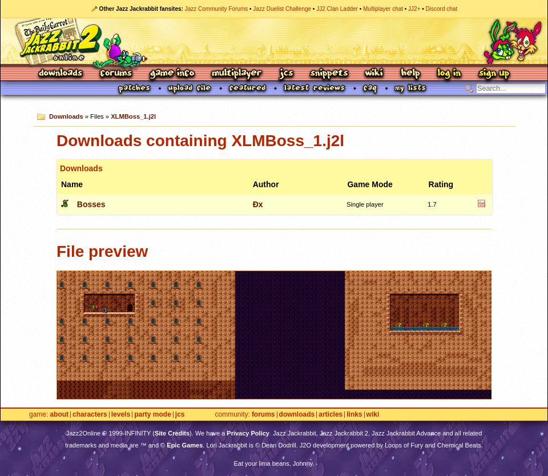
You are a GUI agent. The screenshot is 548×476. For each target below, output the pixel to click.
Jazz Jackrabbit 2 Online (273, 41)
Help (410, 73)
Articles (330, 415)
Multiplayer (236, 73)
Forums (116, 73)
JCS (286, 73)
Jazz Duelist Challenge (282, 9)
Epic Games (185, 445)
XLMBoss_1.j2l (133, 116)
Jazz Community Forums (216, 9)
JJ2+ (414, 9)
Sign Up (493, 73)
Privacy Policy (248, 433)
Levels (120, 415)
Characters (89, 415)
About (59, 415)
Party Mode (152, 415)
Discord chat (442, 9)
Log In (449, 73)
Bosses (91, 204)
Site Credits (172, 433)
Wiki (374, 73)
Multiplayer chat (383, 9)
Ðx (258, 204)
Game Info (171, 73)
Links (354, 415)
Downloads (61, 73)
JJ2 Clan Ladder (337, 9)
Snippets (329, 73)
